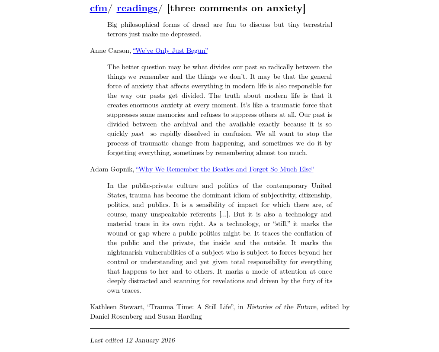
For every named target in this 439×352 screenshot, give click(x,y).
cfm (98, 8)
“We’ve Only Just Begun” (170, 50)
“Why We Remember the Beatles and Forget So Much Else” (225, 169)
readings (137, 8)
